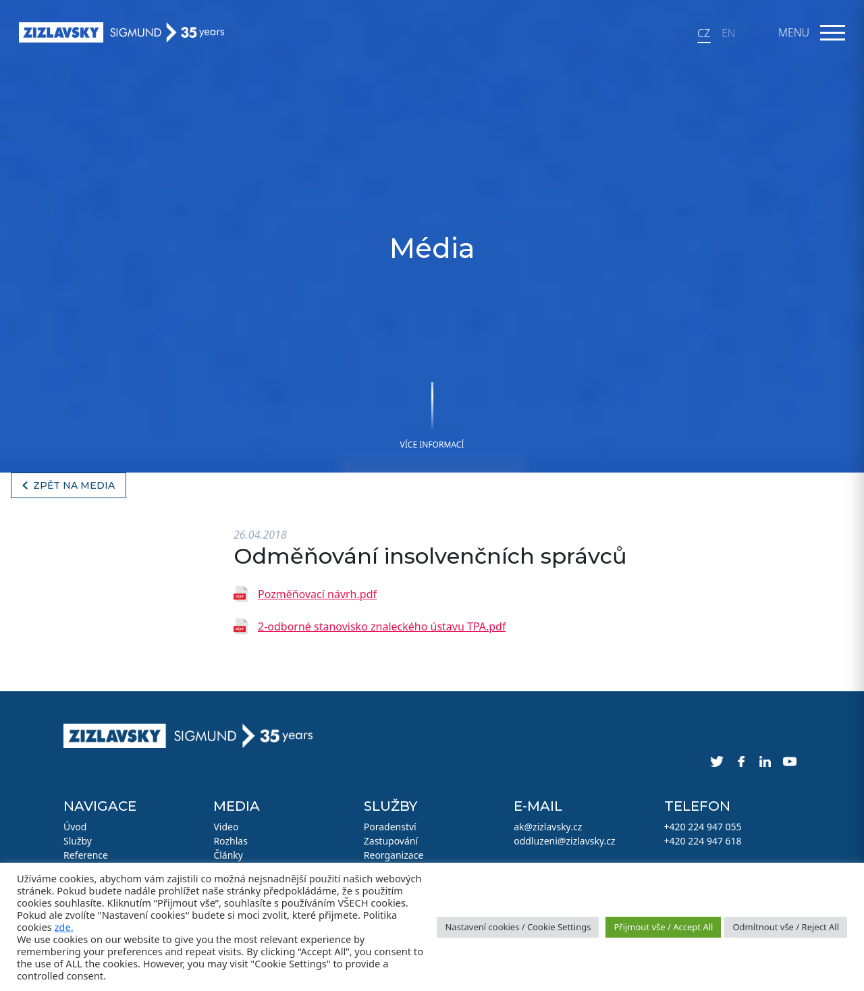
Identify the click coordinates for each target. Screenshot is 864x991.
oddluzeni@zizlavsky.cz (564, 840)
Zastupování (391, 840)
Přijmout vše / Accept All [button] (663, 927)
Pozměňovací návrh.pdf (317, 594)
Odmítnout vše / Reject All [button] (785, 927)
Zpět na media (74, 485)
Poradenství (390, 826)
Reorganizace (394, 855)
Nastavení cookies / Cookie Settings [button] (518, 927)
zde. (63, 927)
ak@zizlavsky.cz (548, 826)
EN (728, 33)
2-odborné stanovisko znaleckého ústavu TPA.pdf (382, 626)
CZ (703, 33)
